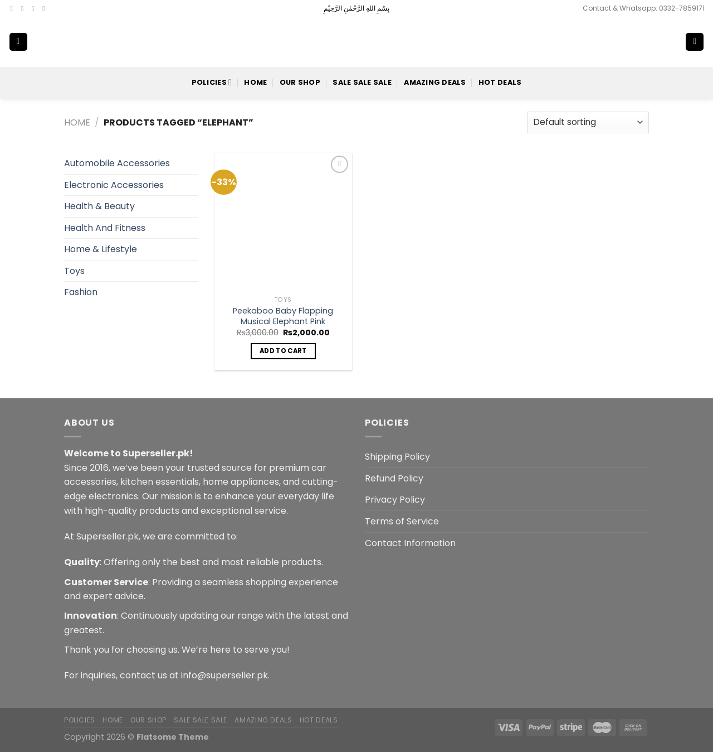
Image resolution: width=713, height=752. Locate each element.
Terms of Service (402, 521)
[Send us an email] (45, 8)
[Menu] (18, 42)
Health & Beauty (99, 206)
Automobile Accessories (117, 163)
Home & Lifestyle (100, 249)
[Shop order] (588, 122)
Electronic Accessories (114, 185)
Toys (74, 270)
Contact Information (410, 543)
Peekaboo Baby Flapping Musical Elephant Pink (283, 316)
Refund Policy (394, 478)
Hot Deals (499, 82)
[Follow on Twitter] (35, 8)
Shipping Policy (397, 456)
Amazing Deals (435, 82)
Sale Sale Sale (362, 82)
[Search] (658, 42)
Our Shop (300, 82)
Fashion (80, 292)
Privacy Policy (395, 499)
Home (255, 82)
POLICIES (212, 82)
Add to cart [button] (283, 350)
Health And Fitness (104, 227)
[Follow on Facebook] (14, 8)
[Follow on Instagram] (24, 8)
